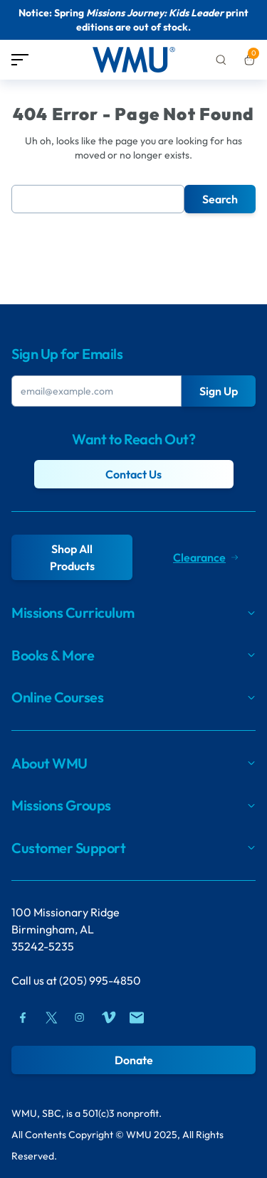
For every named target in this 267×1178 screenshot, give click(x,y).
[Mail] (136, 1017)
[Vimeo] (108, 1017)
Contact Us (133, 474)
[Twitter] (51, 1017)
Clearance (205, 557)
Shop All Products (72, 557)
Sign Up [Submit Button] (218, 391)
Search (220, 199)
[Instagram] (79, 1017)
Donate (134, 1060)
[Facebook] (22, 1017)
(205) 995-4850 (100, 980)
